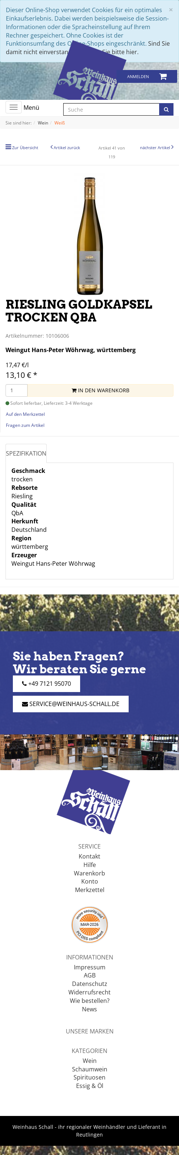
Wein (90, 1061)
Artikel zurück (67, 147)
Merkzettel (89, 890)
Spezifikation (26, 453)
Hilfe (89, 865)
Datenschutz (89, 984)
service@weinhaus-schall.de (70, 704)
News (89, 1009)
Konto (89, 881)
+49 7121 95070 (46, 684)
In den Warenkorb (100, 390)
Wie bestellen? (90, 1001)
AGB (90, 975)
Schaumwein (89, 1069)
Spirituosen (89, 1077)
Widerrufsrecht (89, 992)
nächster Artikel (155, 147)
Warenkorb (89, 873)
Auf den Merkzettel (25, 414)
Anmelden (138, 76)
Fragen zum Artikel (25, 425)
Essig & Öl (89, 1086)
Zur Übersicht (25, 147)
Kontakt (89, 856)
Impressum (89, 967)
